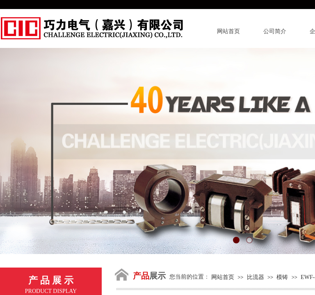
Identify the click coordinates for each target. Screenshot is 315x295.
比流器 (255, 277)
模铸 (282, 277)
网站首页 (228, 31)
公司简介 (274, 31)
